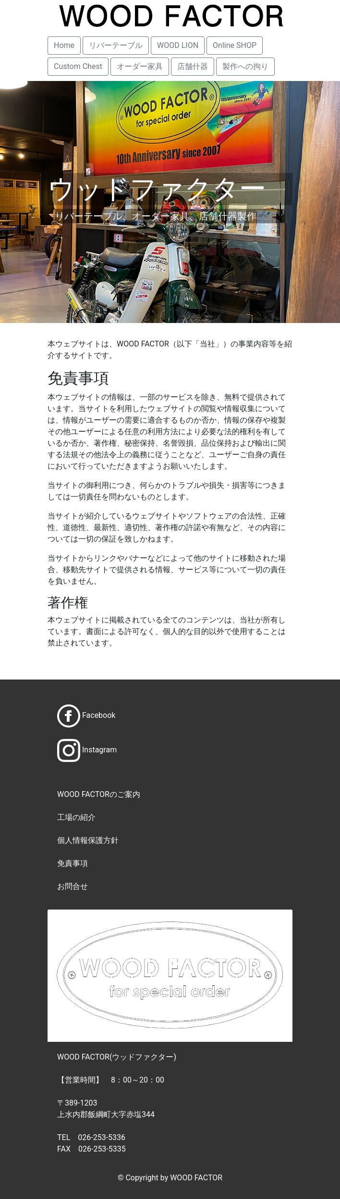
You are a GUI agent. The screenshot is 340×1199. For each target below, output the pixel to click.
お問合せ (72, 886)
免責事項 (72, 863)
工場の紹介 (76, 817)
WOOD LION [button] (177, 45)
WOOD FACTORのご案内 (98, 794)
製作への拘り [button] (245, 66)
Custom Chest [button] (78, 66)
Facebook (98, 715)
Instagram (99, 750)
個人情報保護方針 (88, 840)
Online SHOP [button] (234, 45)
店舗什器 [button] (192, 66)
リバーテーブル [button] (116, 45)
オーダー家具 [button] (140, 66)
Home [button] (64, 45)
